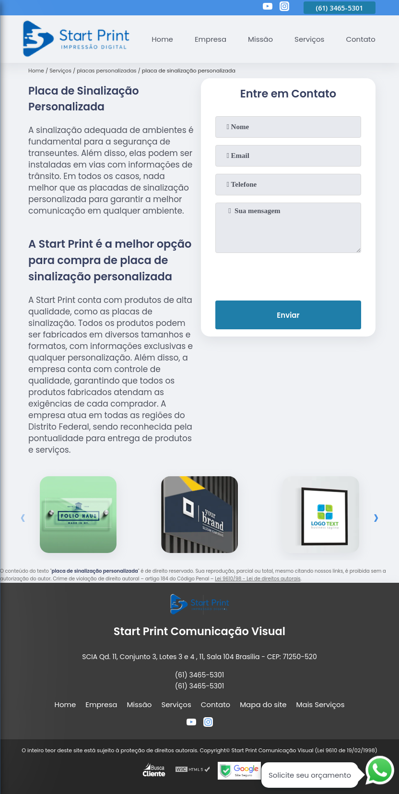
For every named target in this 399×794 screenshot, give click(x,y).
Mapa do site (263, 704)
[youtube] (267, 7)
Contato (360, 39)
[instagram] (284, 7)
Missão (260, 39)
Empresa (210, 39)
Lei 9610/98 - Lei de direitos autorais (257, 578)
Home (162, 39)
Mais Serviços (320, 704)
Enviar (288, 315)
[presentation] (288, 274)
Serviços (309, 39)
